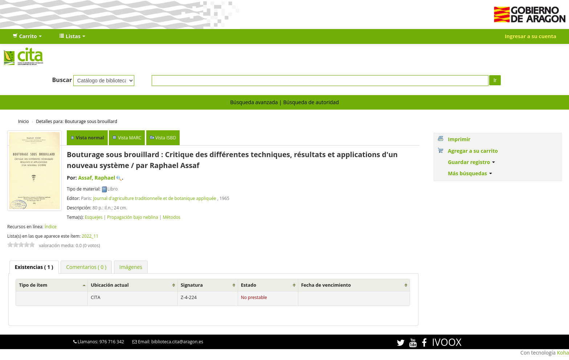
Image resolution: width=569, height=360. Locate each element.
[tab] (34, 267)
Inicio (23, 121)
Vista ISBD (165, 138)
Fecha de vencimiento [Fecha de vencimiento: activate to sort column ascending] (326, 285)
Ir (495, 80)
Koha (563, 352)
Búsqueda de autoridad (311, 102)
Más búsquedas (470, 173)
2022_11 (90, 236)
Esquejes (93, 217)
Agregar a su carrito (473, 150)
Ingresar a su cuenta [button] (530, 36)
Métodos (171, 217)
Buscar (62, 79)
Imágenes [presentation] (130, 266)
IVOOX (446, 342)
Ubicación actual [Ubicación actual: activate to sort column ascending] (109, 285)
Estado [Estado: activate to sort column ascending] (248, 285)
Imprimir (459, 139)
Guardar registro (471, 162)
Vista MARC (129, 138)
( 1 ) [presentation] (34, 266)
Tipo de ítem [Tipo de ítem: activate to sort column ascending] (33, 285)
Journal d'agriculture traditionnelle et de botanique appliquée (155, 198)
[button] (27, 36)
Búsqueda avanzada (254, 102)
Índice (51, 226)
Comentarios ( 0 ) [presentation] (86, 266)
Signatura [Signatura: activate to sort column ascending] (192, 285)
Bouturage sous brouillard (76, 121)
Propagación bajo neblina (132, 217)
